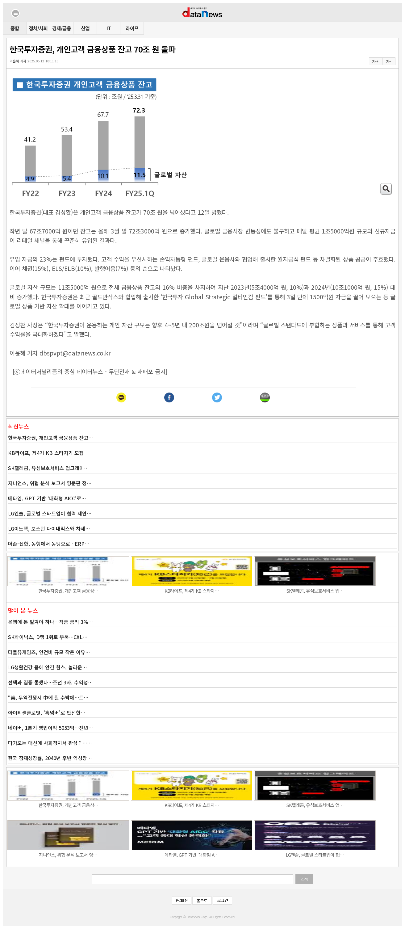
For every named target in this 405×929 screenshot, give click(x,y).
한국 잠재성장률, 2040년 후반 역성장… (50, 758)
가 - (388, 61)
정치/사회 (38, 28)
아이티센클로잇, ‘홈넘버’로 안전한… (46, 712)
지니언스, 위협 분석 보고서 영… (68, 854)
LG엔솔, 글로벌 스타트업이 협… (315, 854)
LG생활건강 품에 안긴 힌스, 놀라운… (47, 667)
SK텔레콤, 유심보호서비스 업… (315, 590)
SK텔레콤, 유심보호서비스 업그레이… (48, 468)
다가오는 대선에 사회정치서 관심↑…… (50, 742)
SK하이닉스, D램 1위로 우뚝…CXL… (47, 637)
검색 (304, 879)
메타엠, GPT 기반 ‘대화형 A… (192, 854)
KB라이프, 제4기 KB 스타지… (192, 590)
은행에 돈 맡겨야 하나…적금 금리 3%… (50, 621)
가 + (375, 61)
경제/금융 (61, 28)
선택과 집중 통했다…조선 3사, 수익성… (50, 682)
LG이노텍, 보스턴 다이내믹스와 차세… (49, 528)
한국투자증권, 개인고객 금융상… (68, 590)
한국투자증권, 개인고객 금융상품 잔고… (50, 437)
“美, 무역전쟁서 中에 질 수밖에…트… (48, 697)
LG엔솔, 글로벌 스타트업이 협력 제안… (49, 513)
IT (108, 28)
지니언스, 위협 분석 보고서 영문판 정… (49, 483)
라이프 (132, 28)
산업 (85, 28)
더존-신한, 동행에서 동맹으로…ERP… (48, 543)
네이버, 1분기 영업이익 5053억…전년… (50, 727)
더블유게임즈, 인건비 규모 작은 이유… (49, 652)
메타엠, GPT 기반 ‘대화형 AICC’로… (47, 498)
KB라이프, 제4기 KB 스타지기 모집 (46, 452)
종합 (14, 28)
